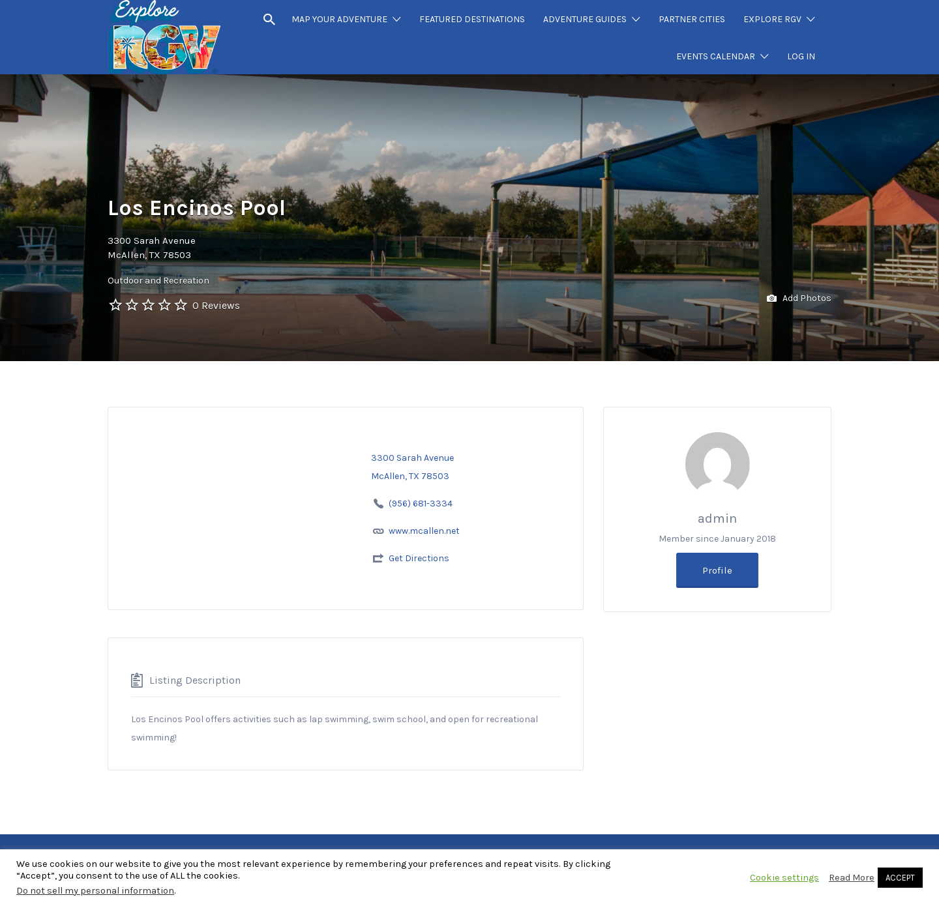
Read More (851, 877)
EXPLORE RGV (772, 19)
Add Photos (799, 298)
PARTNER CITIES (692, 19)
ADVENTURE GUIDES (585, 19)
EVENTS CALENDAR (715, 56)
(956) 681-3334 (421, 503)
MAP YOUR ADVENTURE (339, 19)
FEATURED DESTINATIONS (472, 19)
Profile (717, 570)
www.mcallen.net (424, 530)
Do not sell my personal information (95, 890)
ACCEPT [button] (900, 878)
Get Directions (419, 558)
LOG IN (801, 56)
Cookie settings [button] (784, 877)
